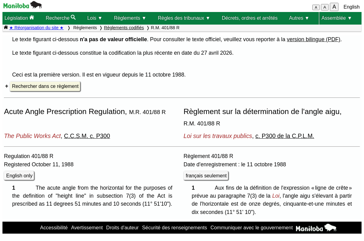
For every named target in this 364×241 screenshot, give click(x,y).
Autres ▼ (299, 18)
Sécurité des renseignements (174, 227)
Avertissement (87, 227)
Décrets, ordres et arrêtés (250, 18)
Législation (19, 18)
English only (19, 175)
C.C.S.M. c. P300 (87, 135)
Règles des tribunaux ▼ (184, 18)
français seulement (206, 175)
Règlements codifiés (124, 27)
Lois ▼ (94, 18)
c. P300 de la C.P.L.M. (284, 135)
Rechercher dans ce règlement (45, 86)
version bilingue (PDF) (313, 39)
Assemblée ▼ (337, 18)
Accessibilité (54, 227)
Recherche (61, 18)
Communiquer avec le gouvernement (251, 227)
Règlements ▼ (130, 18)
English (352, 7)
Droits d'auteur (122, 227)
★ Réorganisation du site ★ (36, 27)
